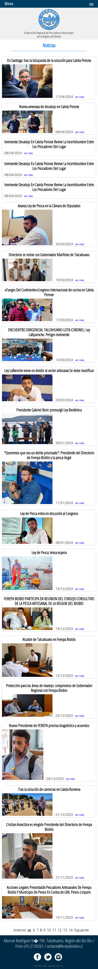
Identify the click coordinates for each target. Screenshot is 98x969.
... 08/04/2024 (49, 146)
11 (54, 930)
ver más (79, 96)
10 (49, 930)
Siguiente (81, 930)
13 (65, 930)
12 (60, 930)
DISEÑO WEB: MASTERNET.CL (49, 966)
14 (71, 930)
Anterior (19, 930)
